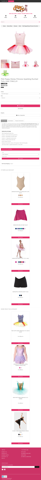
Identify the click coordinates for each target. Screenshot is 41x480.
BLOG (3, 458)
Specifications (10, 120)
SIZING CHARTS (5, 455)
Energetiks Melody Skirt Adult (20, 225)
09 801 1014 (4, 1)
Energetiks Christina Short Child (20, 291)
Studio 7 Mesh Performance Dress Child (20, 431)
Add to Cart (20, 105)
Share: (4, 83)
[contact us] (2, 469)
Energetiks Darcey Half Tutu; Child (20, 258)
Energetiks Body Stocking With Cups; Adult (20, 192)
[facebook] (4, 469)
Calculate (20, 158)
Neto (10, 479)
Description (4, 120)
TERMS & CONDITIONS (26, 456)
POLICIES (23, 451)
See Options (20, 204)
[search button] (39, 22)
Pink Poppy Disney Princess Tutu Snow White (20, 331)
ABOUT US (4, 451)
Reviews (19, 120)
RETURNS (23, 455)
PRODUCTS (4, 453)
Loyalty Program (11, 1)
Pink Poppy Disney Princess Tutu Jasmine (20, 398)
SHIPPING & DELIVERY (26, 453)
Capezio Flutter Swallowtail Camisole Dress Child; (20, 365)
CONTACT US (5, 456)
